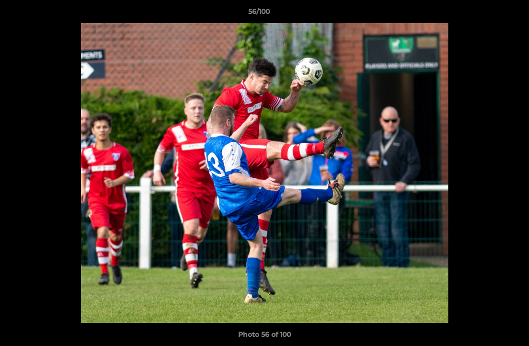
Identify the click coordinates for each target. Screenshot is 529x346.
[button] (488, 14)
